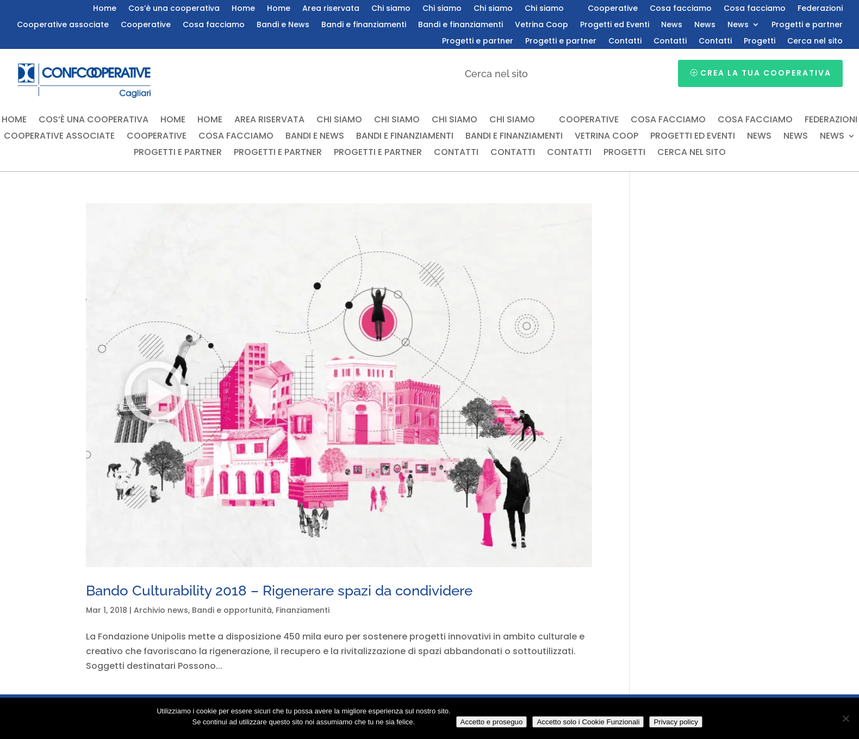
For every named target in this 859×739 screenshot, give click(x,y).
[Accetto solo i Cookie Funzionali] (845, 718)
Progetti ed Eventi (614, 25)
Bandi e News (283, 25)
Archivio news (161, 610)
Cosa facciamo (681, 9)
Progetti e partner (807, 25)
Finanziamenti (302, 610)
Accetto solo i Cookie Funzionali (588, 722)
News (671, 25)
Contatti (625, 41)
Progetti (759, 41)
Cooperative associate (63, 25)
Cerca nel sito (815, 41)
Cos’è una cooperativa (174, 9)
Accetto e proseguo (491, 722)
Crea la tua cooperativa (765, 72)
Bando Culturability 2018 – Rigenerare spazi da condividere (279, 590)
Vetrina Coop (541, 25)
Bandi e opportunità (232, 610)
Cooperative (613, 9)
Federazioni (820, 9)
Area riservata (330, 9)
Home (104, 9)
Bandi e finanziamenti (363, 25)
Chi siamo (390, 9)
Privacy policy (675, 722)
